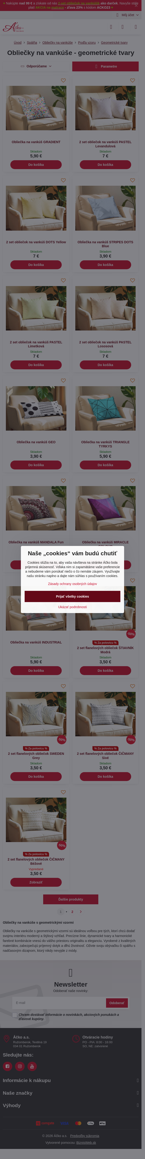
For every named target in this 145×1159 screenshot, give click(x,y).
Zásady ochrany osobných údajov (72, 584)
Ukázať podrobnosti (72, 607)
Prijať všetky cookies (72, 596)
